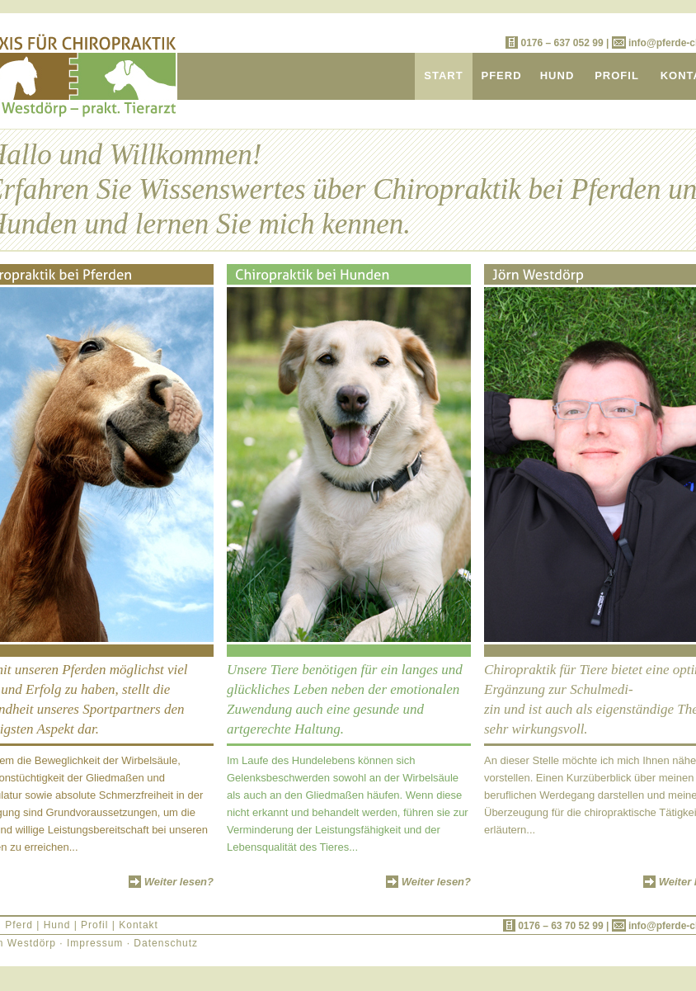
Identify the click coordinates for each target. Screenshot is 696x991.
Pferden (616, 189)
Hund (57, 925)
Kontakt (138, 925)
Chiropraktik (447, 189)
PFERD (501, 75)
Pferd (19, 925)
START (443, 75)
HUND (557, 75)
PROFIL (617, 75)
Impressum (95, 943)
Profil (94, 925)
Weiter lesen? (179, 881)
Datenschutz (166, 943)
